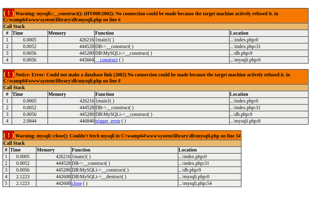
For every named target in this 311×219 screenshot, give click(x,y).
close (77, 183)
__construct (106, 59)
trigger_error (107, 120)
